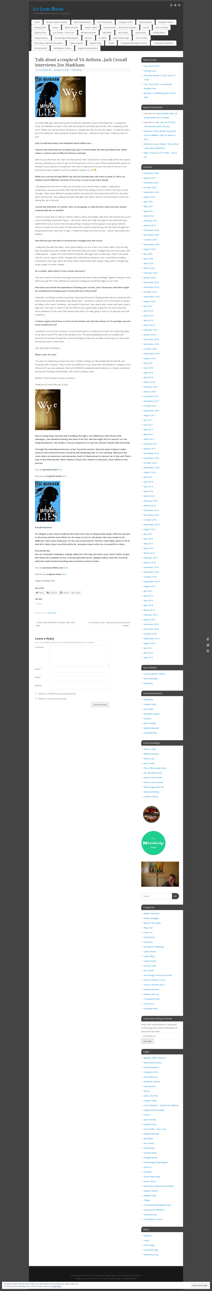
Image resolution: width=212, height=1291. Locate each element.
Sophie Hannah (76, 43)
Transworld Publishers (163, 43)
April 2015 (148, 548)
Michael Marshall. (88, 32)
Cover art (148, 932)
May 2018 (148, 372)
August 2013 (150, 643)
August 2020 (150, 249)
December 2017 (151, 396)
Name (38, 669)
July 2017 (148, 420)
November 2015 (151, 515)
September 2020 (152, 244)
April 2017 (148, 434)
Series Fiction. (142, 38)
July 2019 (148, 306)
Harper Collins (91, 27)
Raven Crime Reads (153, 777)
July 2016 (148, 477)
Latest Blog (76, 70)
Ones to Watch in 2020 (154, 980)
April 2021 (148, 211)
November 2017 (151, 401)
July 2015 (148, 534)
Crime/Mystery (145, 22)
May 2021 (148, 206)
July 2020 (148, 253)
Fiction (55, 27)
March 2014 (149, 610)
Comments (151, 1249)
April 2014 (148, 605)
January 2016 (150, 505)
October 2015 (150, 519)
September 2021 (152, 192)
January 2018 (150, 391)
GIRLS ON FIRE (71, 27)
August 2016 (150, 472)
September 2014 (152, 581)
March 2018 (149, 382)
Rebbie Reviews (151, 753)
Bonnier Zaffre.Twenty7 (56, 22)
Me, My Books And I (153, 772)
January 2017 (150, 448)
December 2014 (151, 567)
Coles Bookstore (104, 22)
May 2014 (148, 600)
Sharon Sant (149, 758)
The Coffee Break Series (155, 768)
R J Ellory (103, 38)
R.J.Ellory (148, 718)
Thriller (111, 43)
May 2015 (148, 543)
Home (37, 22)
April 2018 (148, 377)
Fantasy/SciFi (40, 27)
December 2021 (151, 182)
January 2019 (150, 334)
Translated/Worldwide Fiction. (134, 43)
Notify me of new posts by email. (52, 698)
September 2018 (152, 353)
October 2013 (150, 633)
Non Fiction (149, 970)
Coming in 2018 (125, 22)
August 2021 (150, 196)
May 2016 (148, 486)
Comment (38, 647)
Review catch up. (151, 994)
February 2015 (151, 557)
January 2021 (150, 225)
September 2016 (152, 467)
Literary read (150, 965)
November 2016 (151, 458)
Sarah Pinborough (121, 38)
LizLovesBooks (45, 70)
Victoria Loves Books (153, 782)
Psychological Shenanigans (66, 38)
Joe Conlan (148, 709)
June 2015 (148, 538)
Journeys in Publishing (154, 946)
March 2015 (149, 553)
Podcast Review (151, 989)
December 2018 (151, 339)
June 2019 (148, 310)
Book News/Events (82, 22)
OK (174, 895)
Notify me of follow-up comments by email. (57, 693)
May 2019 (148, 315)
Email (38, 677)
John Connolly (162, 27)
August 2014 (150, 586)
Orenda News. (159, 32)
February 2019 (151, 329)
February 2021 (151, 220)
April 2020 (148, 263)
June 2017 (148, 424)
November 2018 (151, 344)
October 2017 (150, 405)
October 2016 (150, 462)
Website (38, 685)
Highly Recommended (88, 48)
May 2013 (148, 657)
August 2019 (150, 301)
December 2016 (151, 453)
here (60, 469)
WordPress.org (151, 1254)
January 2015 (150, 562)
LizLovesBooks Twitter (154, 673)
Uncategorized (151, 1008)
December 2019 (151, 282)
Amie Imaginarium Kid (154, 787)
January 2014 (150, 619)
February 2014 (151, 614)
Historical (148, 942)
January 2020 (150, 277)
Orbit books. (140, 32)
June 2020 (148, 258)
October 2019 (150, 291)
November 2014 (151, 572)
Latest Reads (150, 961)
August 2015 (150, 529)
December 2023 (151, 173)
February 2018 (151, 386)
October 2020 (150, 239)
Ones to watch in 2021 (154, 984)
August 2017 (150, 415)
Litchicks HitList (151, 796)
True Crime (149, 1003)
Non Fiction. (123, 32)
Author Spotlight (151, 918)
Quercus (88, 38)
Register (148, 1235)
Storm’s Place (150, 749)
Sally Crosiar (149, 152)
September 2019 (152, 296)
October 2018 (150, 348)
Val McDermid (40, 48)
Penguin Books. (41, 38)
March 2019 (149, 325)
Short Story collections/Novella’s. (48, 43)
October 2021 (150, 187)
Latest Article (150, 951)
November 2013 (151, 629)
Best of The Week (152, 923)
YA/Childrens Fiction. (62, 48)
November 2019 (151, 287)
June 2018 (148, 367)
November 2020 (151, 234)
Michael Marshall (151, 728)
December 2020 (151, 230)
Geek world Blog (151, 791)
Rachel (147, 131)
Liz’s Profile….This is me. (63, 32)
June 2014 (148, 595)
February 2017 (151, 443)
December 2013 (151, 624)
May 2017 (148, 429)
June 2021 (148, 201)
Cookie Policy (56, 1286)
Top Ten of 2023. (152, 66)
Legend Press (40, 32)
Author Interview (151, 913)
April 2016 (148, 491)
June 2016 (148, 481)
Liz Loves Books (48, 8)
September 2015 (152, 524)
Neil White (107, 32)
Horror (146, 27)
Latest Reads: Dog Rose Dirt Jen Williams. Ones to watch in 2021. (160, 135)
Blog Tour (148, 927)
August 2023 (150, 178)
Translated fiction (152, 999)
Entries (149, 1245)
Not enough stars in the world (158, 975)
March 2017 (149, 439)
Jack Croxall (149, 763)
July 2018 (148, 363)
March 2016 (149, 496)
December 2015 (151, 510)
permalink (52, 613)
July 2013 (148, 648)
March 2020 (149, 268)
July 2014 (148, 591)
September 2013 (152, 638)
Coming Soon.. (150, 70)
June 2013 (148, 652)
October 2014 (150, 576)
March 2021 (149, 215)
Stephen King (95, 43)
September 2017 (152, 410)
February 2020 (151, 272)
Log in (146, 1240)
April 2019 (148, 320)
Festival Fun (149, 937)
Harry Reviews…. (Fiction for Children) (120, 27)
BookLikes (148, 683)
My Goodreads (151, 678)
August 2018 (150, 358)
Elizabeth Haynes (166, 22)
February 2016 (151, 500)
